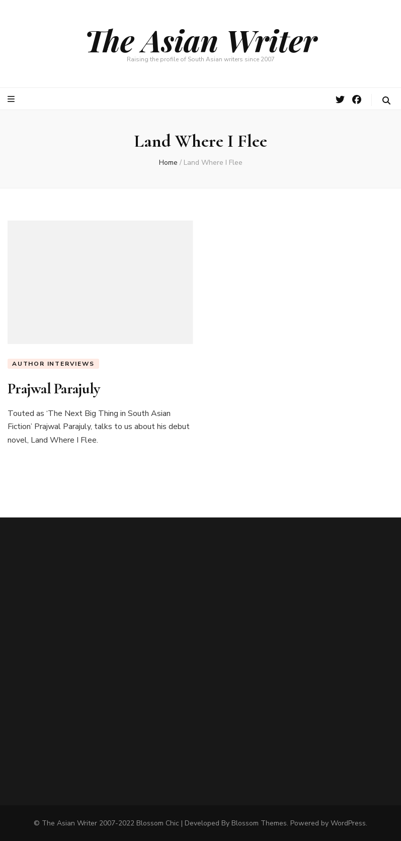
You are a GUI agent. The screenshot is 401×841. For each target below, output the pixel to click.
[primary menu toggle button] (12, 99)
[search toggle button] (386, 100)
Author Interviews (53, 364)
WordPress (348, 823)
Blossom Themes (259, 823)
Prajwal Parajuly (54, 388)
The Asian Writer (201, 40)
